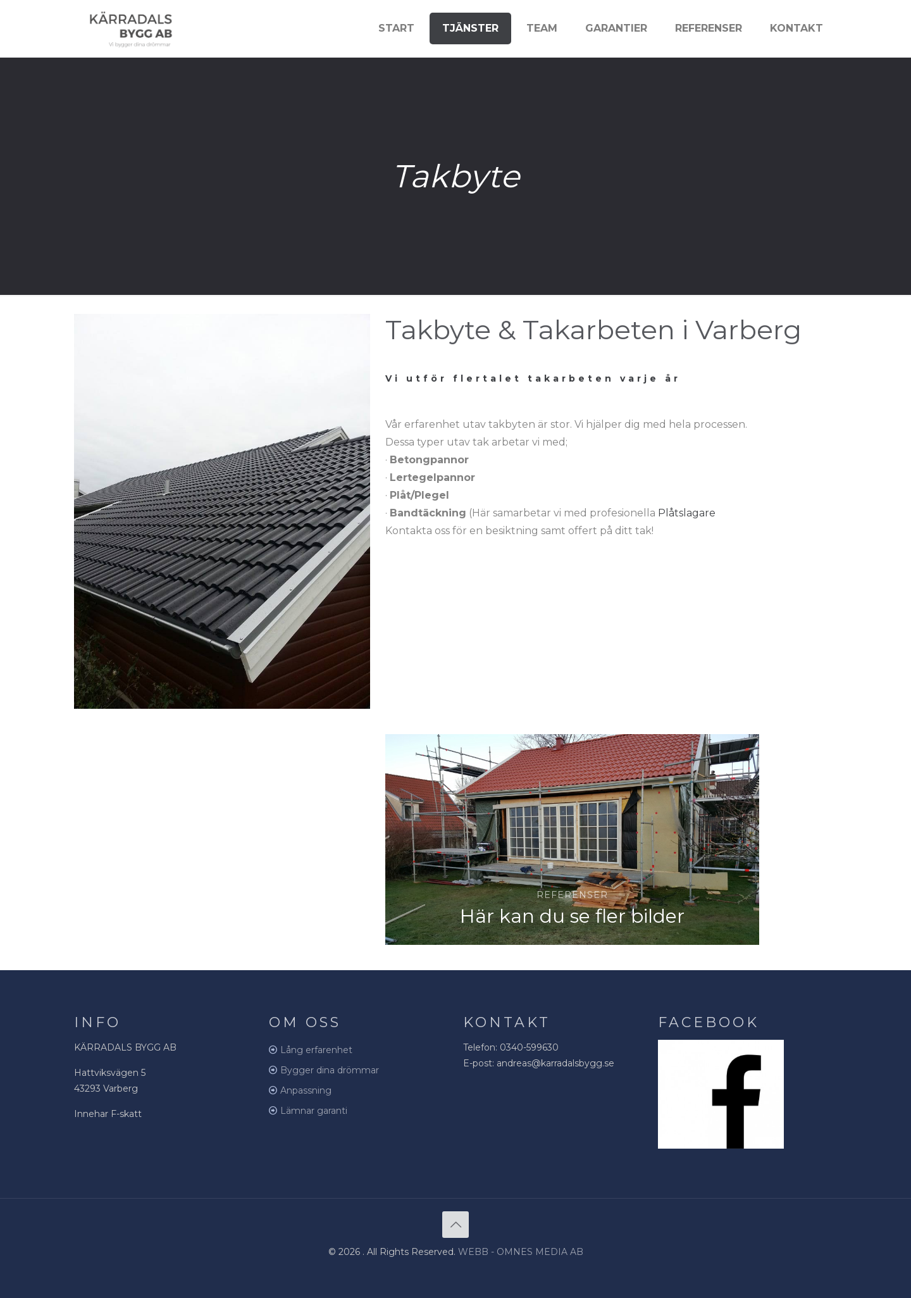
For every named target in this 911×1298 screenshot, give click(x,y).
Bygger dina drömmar (329, 1070)
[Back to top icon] (455, 1224)
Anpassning (306, 1090)
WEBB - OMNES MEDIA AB (520, 1251)
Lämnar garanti (313, 1110)
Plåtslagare (687, 513)
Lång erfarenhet (316, 1050)
